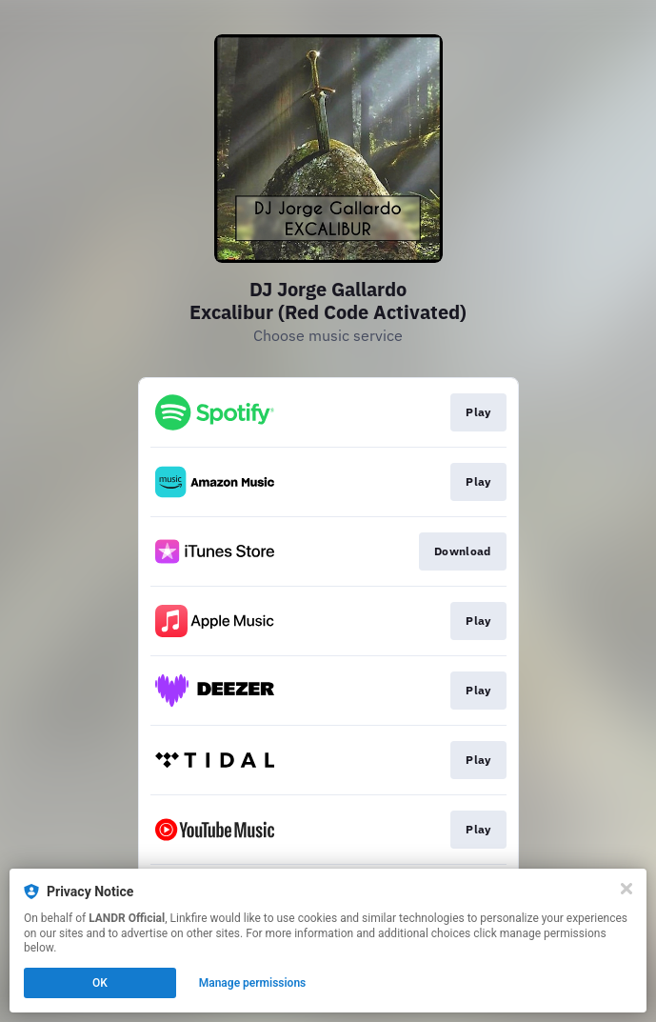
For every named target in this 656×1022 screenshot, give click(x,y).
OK (100, 983)
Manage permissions (253, 983)
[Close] (626, 888)
